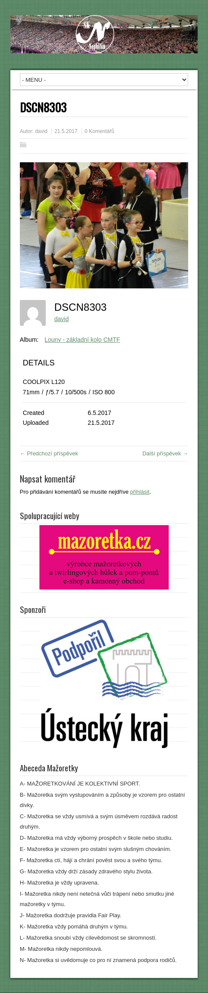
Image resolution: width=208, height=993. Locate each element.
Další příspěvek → (165, 453)
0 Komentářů (99, 131)
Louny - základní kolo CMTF (82, 339)
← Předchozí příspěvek (49, 453)
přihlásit (140, 492)
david (41, 131)
